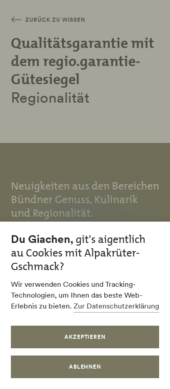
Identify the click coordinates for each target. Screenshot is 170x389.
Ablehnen (85, 366)
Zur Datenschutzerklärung (116, 305)
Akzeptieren (85, 336)
